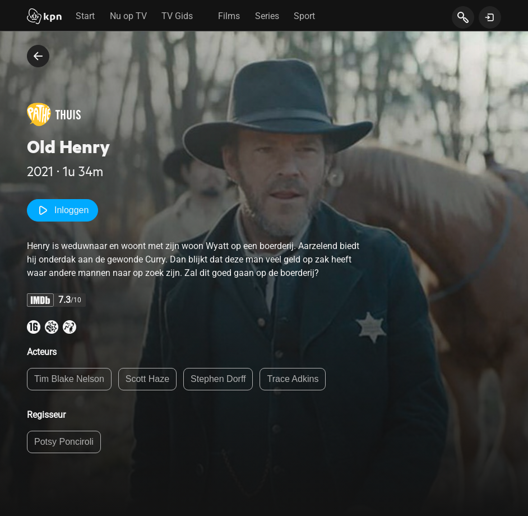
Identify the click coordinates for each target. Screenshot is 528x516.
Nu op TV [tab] (128, 16)
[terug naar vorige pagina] (38, 56)
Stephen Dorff (218, 379)
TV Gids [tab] (177, 16)
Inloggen (62, 210)
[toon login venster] (490, 17)
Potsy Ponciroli (64, 441)
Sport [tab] (304, 16)
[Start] (44, 17)
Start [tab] (85, 16)
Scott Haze (147, 379)
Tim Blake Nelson (69, 379)
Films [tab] (229, 16)
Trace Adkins (292, 379)
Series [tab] (267, 16)
